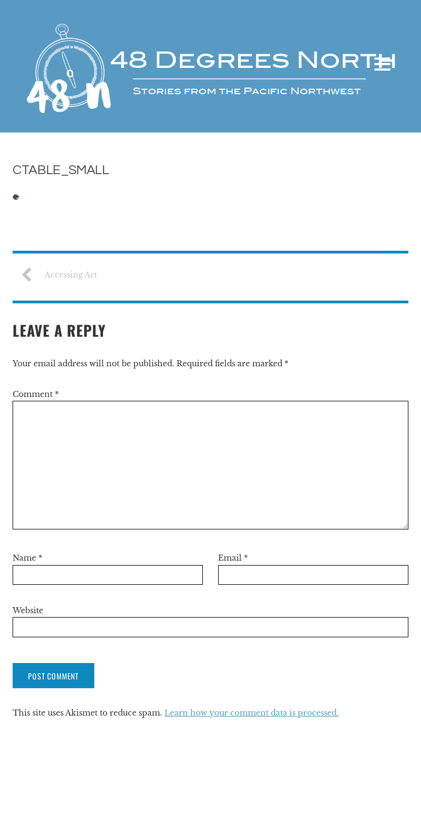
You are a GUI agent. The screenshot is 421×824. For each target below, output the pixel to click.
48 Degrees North (49, 808)
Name (27, 558)
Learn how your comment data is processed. (251, 713)
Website (28, 610)
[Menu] (382, 64)
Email (233, 558)
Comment (36, 394)
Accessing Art (63, 275)
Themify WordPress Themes (359, 808)
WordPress (287, 808)
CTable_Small (61, 170)
